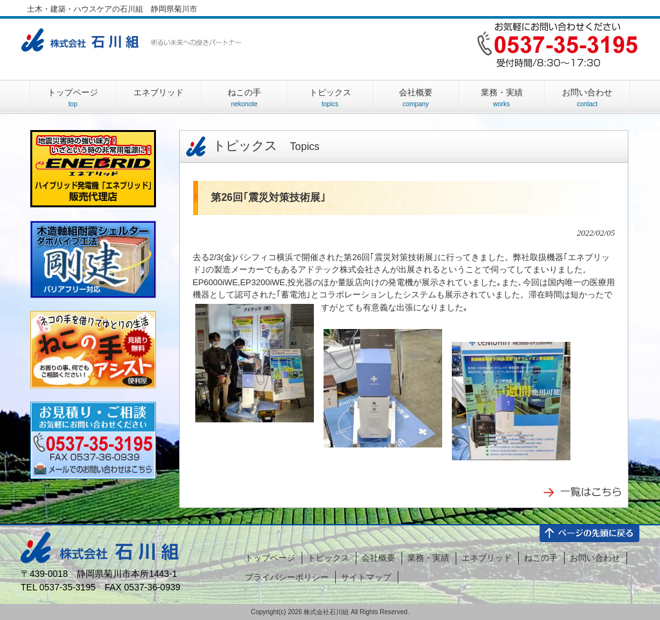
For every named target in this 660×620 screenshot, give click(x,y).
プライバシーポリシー (287, 577)
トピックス (250, 145)
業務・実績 (428, 558)
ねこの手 (541, 558)
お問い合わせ (595, 558)
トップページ (270, 558)
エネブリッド (486, 558)
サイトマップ (366, 577)
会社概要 (378, 558)
